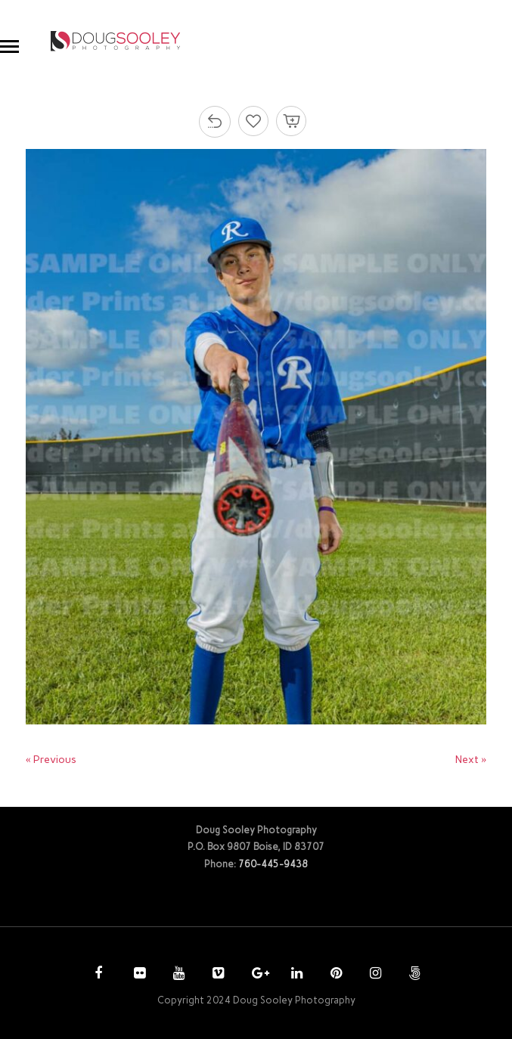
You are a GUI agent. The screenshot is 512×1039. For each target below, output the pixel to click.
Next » (470, 759)
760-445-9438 (273, 864)
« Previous (51, 759)
